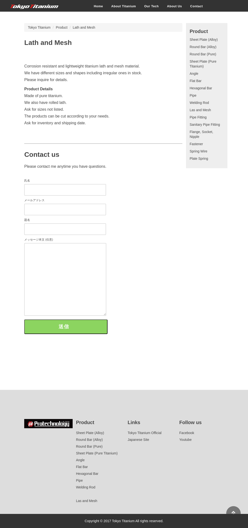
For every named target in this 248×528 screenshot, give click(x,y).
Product (61, 27)
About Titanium (123, 6)
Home (98, 6)
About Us (174, 6)
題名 (65, 224)
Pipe (193, 95)
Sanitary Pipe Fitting (205, 124)
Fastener (196, 144)
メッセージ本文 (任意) (65, 277)
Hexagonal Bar (201, 88)
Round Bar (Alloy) (203, 47)
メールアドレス (65, 204)
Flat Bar (196, 81)
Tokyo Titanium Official (145, 433)
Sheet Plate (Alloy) (204, 40)
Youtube (185, 440)
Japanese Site (138, 440)
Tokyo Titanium (39, 27)
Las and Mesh (200, 110)
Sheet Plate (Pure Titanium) (97, 453)
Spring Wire (198, 151)
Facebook (186, 433)
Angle (194, 73)
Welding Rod (199, 103)
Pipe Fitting (198, 117)
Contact (196, 6)
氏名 (65, 185)
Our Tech (151, 6)
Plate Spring (199, 158)
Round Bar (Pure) (203, 54)
